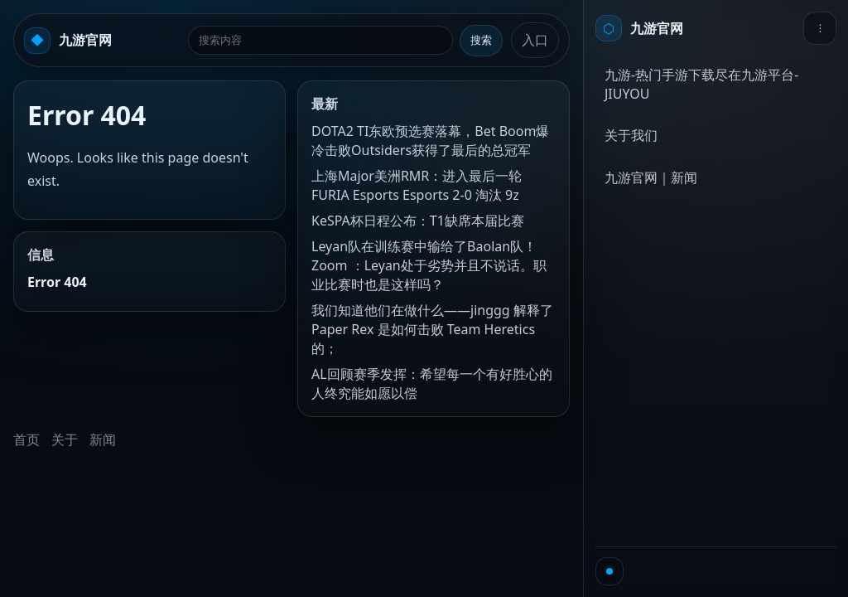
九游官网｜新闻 (651, 177)
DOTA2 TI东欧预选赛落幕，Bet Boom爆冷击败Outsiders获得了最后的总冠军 (430, 140)
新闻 (102, 439)
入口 (535, 40)
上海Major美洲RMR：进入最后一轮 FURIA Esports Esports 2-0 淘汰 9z (416, 185)
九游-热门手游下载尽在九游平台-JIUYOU (701, 84)
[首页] (639, 28)
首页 (26, 439)
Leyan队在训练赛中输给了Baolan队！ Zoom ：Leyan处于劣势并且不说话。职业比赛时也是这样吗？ (429, 265)
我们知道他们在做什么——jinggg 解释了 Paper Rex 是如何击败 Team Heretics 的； (432, 329)
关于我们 (631, 135)
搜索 (481, 40)
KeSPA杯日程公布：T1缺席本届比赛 (417, 220)
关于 (64, 439)
